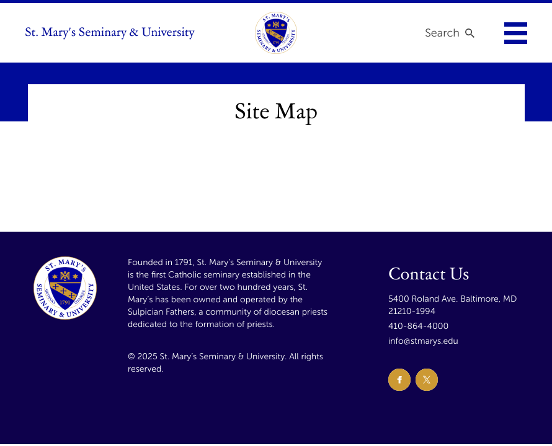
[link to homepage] (276, 33)
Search (442, 33)
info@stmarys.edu (423, 341)
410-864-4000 (418, 326)
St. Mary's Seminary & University (110, 33)
